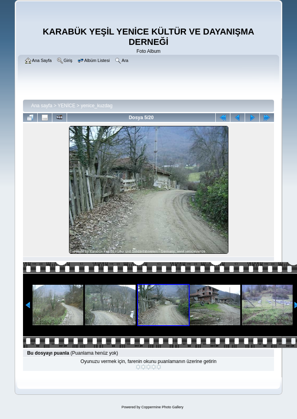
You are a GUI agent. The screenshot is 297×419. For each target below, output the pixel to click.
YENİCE (66, 105)
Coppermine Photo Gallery (162, 407)
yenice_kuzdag (97, 105)
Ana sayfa (41, 105)
